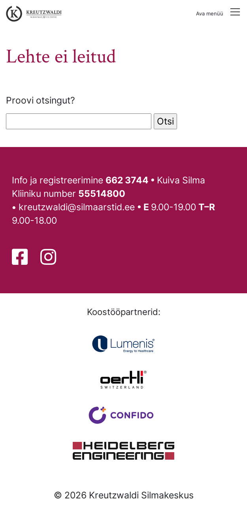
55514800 (101, 193)
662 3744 (127, 180)
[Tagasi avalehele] (32, 14)
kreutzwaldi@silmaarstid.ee (77, 207)
